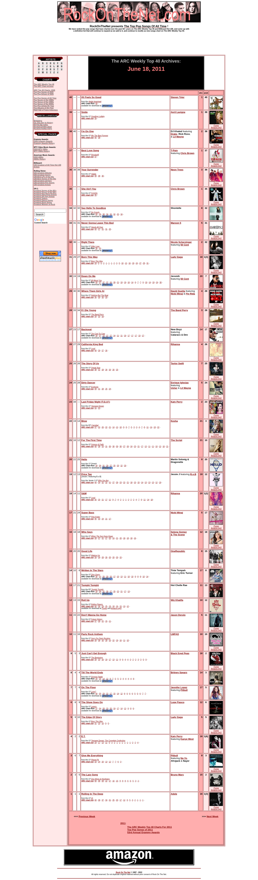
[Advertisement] (129, 42)
